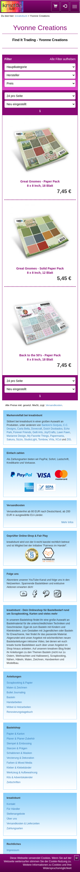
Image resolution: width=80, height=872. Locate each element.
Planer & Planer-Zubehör (21, 738)
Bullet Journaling (16, 692)
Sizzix (19, 439)
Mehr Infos (67, 522)
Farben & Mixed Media (19, 762)
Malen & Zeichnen (17, 687)
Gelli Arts (38, 432)
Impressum (13, 850)
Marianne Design (16, 435)
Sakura (11, 439)
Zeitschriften (13, 782)
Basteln (11, 697)
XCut (58, 439)
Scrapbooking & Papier (20, 682)
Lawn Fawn (63, 432)
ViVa (51, 439)
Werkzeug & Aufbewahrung (22, 772)
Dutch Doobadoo (53, 428)
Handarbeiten (14, 702)
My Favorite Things (38, 435)
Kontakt (11, 804)
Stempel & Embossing (19, 743)
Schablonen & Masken (19, 753)
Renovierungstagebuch (20, 711)
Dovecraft (36, 428)
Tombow (43, 439)
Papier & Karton (16, 733)
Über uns (12, 818)
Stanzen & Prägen (17, 748)
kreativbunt (21, 15)
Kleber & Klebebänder (19, 767)
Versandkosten (54, 405)
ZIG (69, 439)
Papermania (57, 435)
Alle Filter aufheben (63, 59)
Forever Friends (22, 432)
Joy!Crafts (50, 432)
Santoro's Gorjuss (52, 425)
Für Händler (13, 808)
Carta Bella (23, 428)
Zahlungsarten (15, 828)
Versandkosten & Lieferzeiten (23, 823)
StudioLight (30, 439)
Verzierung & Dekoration (20, 757)
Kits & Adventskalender (20, 777)
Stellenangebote (16, 813)
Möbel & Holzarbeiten (19, 707)
